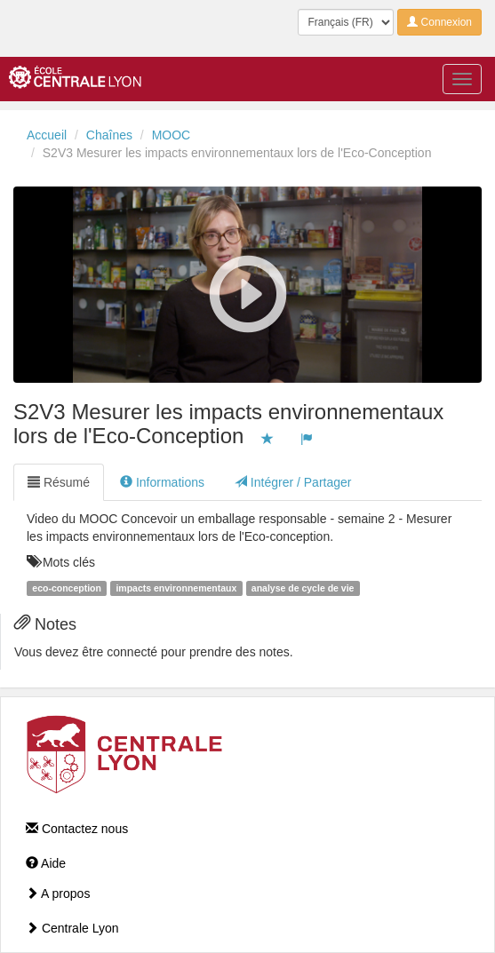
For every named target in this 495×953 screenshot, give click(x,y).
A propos (58, 893)
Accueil (47, 135)
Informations (162, 482)
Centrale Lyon (72, 928)
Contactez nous (77, 829)
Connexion (439, 22)
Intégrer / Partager (293, 482)
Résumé (59, 482)
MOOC (171, 135)
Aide (46, 863)
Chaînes (109, 135)
